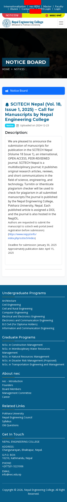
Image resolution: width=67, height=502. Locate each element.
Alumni (14, 9)
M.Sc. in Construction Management (22, 344)
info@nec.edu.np (11, 474)
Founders (7, 385)
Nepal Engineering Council (17, 417)
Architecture (9, 300)
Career (6, 397)
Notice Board (16, 91)
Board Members (11, 389)
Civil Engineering (11, 304)
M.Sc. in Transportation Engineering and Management (33, 364)
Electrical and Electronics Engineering (23, 316)
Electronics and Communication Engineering (27, 320)
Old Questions (10, 425)
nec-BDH (34, 6)
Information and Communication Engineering (28, 328)
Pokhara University (13, 413)
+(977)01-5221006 (12, 466)
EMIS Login (44, 9)
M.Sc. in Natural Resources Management (25, 356)
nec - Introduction (12, 381)
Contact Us (28, 9)
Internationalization (15, 6)
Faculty (59, 6)
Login (57, 9)
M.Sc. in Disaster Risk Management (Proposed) (29, 360)
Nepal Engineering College (39, 489)
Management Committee (16, 393)
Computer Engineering (15, 312)
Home (6, 69)
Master (47, 6)
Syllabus (6, 421)
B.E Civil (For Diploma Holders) (20, 324)
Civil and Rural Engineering (17, 308)
